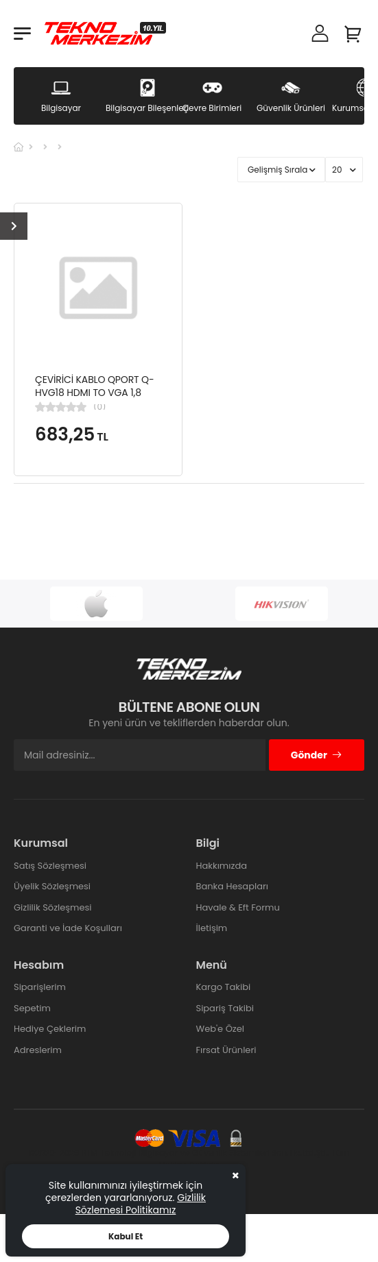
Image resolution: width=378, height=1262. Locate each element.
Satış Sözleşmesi (50, 865)
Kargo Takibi (223, 986)
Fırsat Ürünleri (226, 1049)
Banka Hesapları (232, 886)
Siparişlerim (40, 986)
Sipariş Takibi (225, 1008)
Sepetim (32, 1008)
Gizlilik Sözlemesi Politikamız (140, 1204)
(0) (99, 407)
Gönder (316, 755)
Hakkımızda (221, 865)
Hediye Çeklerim (50, 1028)
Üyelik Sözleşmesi (52, 886)
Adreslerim (38, 1049)
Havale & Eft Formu (238, 907)
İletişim (212, 928)
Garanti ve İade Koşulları (68, 928)
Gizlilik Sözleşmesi (53, 907)
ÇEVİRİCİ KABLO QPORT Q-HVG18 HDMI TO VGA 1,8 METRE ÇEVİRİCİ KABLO (94, 393)
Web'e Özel (220, 1028)
